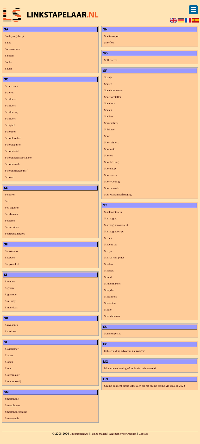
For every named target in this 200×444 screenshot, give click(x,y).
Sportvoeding (112, 181)
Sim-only (10, 300)
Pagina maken (98, 433)
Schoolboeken (13, 137)
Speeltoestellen (113, 96)
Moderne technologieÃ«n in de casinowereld (130, 368)
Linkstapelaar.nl (79, 433)
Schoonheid (11, 151)
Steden (108, 237)
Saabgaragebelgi (14, 35)
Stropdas (109, 289)
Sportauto (109, 148)
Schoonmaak (12, 164)
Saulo (8, 62)
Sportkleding (111, 161)
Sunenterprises (112, 333)
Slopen (9, 361)
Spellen (108, 116)
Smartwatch (12, 418)
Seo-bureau (11, 213)
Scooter (9, 177)
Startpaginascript (114, 231)
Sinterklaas (11, 307)
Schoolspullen (13, 144)
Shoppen (10, 257)
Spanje (108, 77)
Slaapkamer (11, 348)
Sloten (8, 368)
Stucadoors (110, 296)
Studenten (110, 303)
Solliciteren (110, 59)
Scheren (9, 92)
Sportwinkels (111, 187)
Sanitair (9, 55)
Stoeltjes (109, 270)
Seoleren (10, 220)
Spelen (108, 109)
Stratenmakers (112, 283)
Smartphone (12, 398)
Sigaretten (11, 294)
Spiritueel (109, 129)
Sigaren (9, 287)
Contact (143, 433)
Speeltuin (109, 103)
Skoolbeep (11, 331)
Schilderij (10, 105)
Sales (8, 42)
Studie (107, 309)
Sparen (108, 83)
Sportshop (110, 168)
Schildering (11, 111)
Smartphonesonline (16, 411)
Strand (108, 276)
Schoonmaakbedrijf (16, 170)
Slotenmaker (12, 374)
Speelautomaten (113, 90)
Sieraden (10, 281)
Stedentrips (110, 244)
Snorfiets (109, 42)
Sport (107, 135)
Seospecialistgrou (15, 233)
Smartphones (12, 405)
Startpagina (110, 218)
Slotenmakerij (13, 381)
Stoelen (108, 263)
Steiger (108, 250)
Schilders (10, 118)
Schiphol (10, 124)
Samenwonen (12, 48)
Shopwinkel (12, 263)
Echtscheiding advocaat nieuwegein (124, 350)
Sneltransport (112, 35)
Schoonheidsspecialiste (18, 157)
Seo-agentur (12, 207)
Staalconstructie (113, 211)
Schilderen (11, 98)
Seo (7, 200)
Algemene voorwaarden (122, 433)
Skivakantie (11, 324)
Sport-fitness (111, 142)
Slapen (9, 355)
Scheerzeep (11, 85)
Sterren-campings (114, 257)
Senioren (10, 194)
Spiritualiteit (111, 122)
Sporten (108, 155)
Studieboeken (112, 316)
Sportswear (110, 174)
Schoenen (10, 131)
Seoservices (11, 227)
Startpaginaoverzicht (116, 224)
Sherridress (11, 250)
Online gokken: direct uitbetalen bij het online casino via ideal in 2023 (144, 385)
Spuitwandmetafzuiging (118, 194)
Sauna (8, 68)
